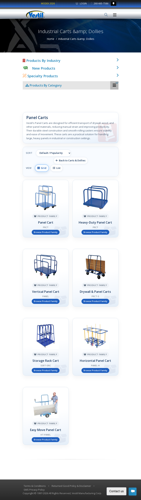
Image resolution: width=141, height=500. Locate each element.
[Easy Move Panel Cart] (46, 416)
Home (50, 39)
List (56, 168)
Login (81, 3)
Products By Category (44, 85)
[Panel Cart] (46, 208)
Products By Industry (41, 60)
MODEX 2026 (48, 3)
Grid (41, 168)
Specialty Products (40, 76)
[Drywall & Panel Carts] (95, 278)
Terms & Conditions (35, 486)
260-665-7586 (99, 3)
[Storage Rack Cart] (46, 347)
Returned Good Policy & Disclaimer (71, 486)
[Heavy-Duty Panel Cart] (95, 208)
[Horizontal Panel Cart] (95, 347)
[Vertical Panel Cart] (46, 278)
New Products (43, 68)
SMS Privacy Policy (34, 489)
